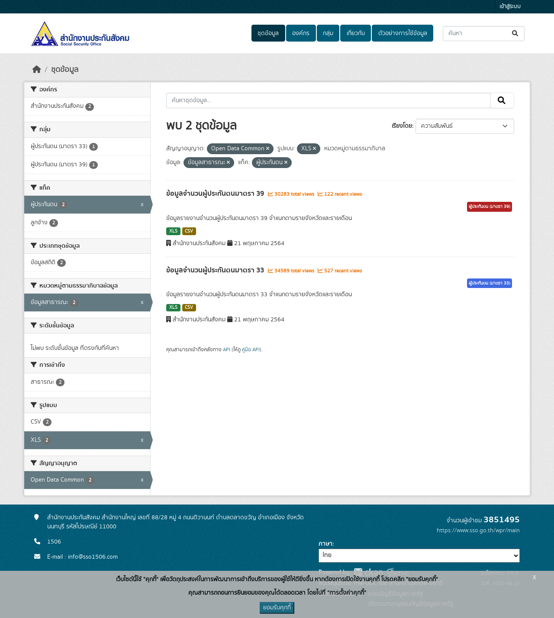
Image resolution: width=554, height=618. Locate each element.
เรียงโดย (402, 126)
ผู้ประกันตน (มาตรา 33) (489, 283)
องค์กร (300, 33)
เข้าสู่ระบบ (510, 7)
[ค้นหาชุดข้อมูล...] (484, 33)
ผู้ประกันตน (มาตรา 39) (489, 207)
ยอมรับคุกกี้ (277, 607)
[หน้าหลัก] (36, 69)
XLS (173, 231)
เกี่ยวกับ (356, 33)
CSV (189, 231)
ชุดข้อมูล (268, 33)
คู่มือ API (251, 349)
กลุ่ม (328, 33)
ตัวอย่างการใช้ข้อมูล (402, 33)
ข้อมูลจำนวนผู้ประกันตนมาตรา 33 (216, 270)
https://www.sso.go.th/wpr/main (478, 530)
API (226, 349)
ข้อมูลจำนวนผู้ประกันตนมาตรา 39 (216, 193)
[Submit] (515, 33)
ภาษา (325, 544)
